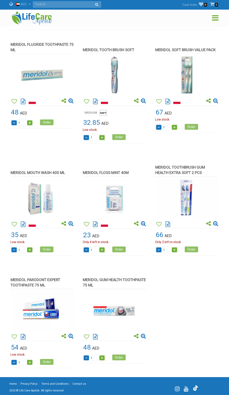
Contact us (79, 383)
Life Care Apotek (29, 390)
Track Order (189, 4)
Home (13, 383)
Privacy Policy (29, 383)
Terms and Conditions (55, 383)
